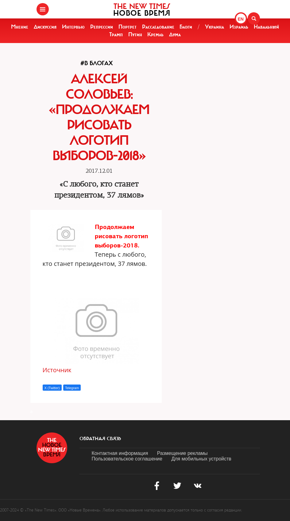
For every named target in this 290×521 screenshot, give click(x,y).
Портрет (127, 26)
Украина (214, 26)
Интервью (73, 26)
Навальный (266, 26)
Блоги (186, 26)
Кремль (155, 34)
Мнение (19, 26)
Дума (175, 34)
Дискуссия (45, 26)
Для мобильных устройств (201, 458)
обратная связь (100, 439)
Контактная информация (120, 453)
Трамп (116, 34)
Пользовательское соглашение (127, 458)
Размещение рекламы (182, 453)
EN (241, 19)
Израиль (239, 26)
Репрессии (101, 26)
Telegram (72, 388)
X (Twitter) (52, 388)
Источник (57, 370)
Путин (135, 34)
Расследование (158, 26)
